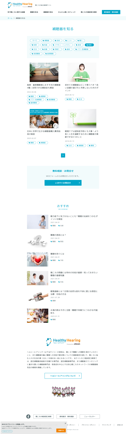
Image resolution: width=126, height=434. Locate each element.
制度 (35, 45)
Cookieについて (7, 431)
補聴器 (46, 40)
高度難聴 (36, 54)
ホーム (10, 18)
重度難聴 (50, 54)
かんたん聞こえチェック (67, 12)
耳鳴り (57, 49)
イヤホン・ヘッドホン (62, 45)
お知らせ (120, 425)
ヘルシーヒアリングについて (63, 375)
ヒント (69, 40)
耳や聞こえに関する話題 (16, 12)
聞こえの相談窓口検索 (89, 12)
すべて (34, 40)
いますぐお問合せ (63, 182)
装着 (45, 49)
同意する (61, 430)
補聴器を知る (48, 12)
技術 (58, 40)
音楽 (79, 45)
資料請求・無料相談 (111, 12)
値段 (68, 49)
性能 (45, 45)
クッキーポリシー (69, 425)
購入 (80, 40)
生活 (35, 49)
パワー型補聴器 (82, 49)
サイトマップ (106, 425)
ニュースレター (89, 416)
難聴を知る (34, 12)
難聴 (89, 45)
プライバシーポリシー (89, 425)
